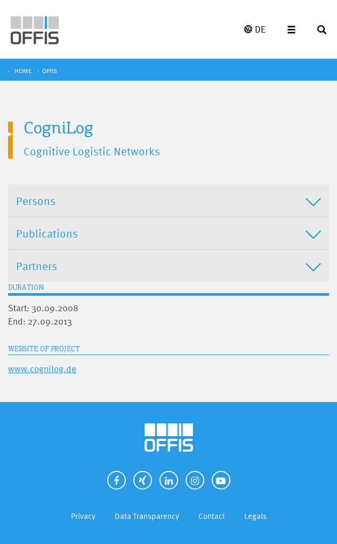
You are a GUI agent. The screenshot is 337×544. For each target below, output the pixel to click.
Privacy (83, 516)
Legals (255, 516)
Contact (211, 516)
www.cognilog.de (42, 369)
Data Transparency (147, 516)
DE (255, 29)
